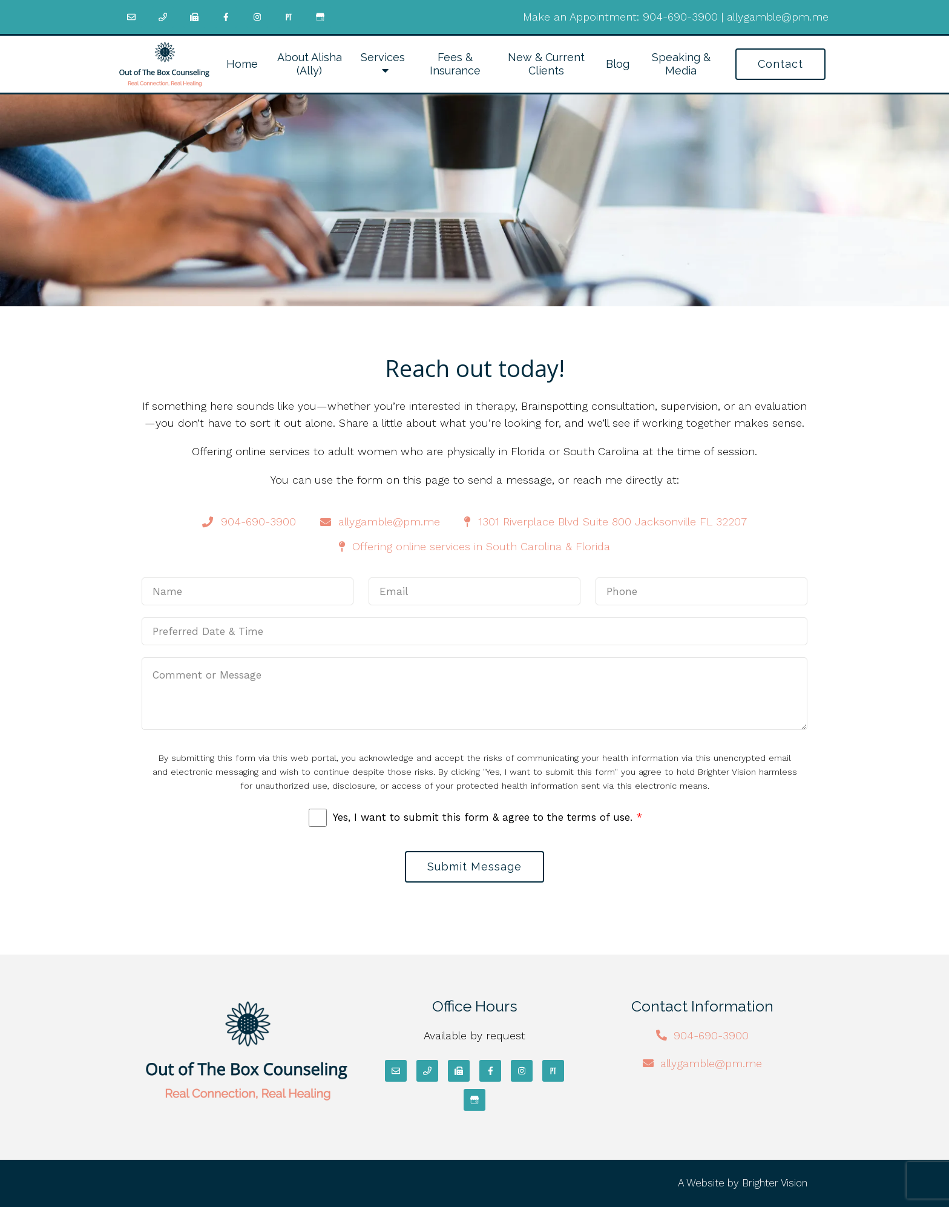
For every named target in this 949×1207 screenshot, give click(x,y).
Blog (617, 64)
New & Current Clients (546, 64)
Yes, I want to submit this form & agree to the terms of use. (487, 817)
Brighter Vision (774, 1183)
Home (242, 64)
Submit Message (474, 866)
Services (383, 57)
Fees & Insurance (455, 64)
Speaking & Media (681, 64)
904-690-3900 (680, 16)
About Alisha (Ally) (309, 64)
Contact (780, 64)
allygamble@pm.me (778, 16)
